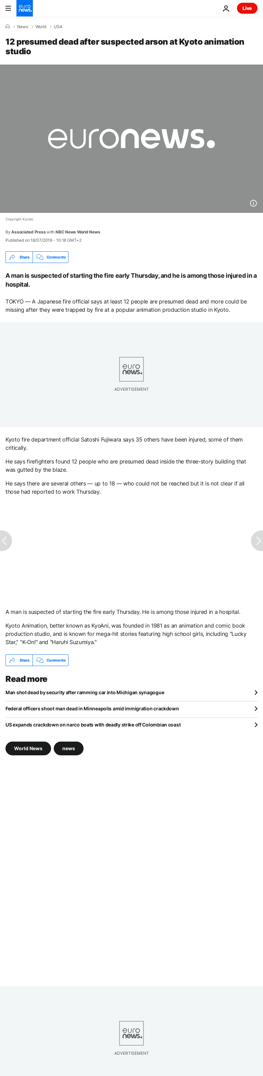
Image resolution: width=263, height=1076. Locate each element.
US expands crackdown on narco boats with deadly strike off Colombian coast (92, 725)
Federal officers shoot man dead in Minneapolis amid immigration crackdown (92, 708)
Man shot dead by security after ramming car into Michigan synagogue (84, 692)
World (41, 27)
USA (58, 27)
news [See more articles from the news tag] (68, 748)
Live (247, 8)
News (22, 27)
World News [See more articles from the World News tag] (28, 748)
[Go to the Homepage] (24, 8)
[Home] (7, 26)
